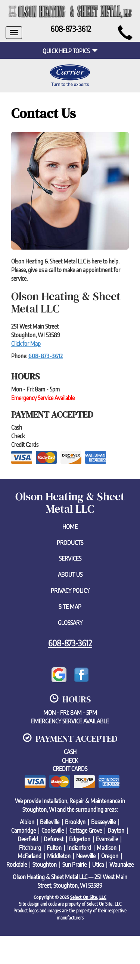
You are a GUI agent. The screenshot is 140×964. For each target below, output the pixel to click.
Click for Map (26, 343)
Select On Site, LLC (88, 897)
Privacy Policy (70, 590)
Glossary (70, 622)
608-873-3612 (45, 356)
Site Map (70, 606)
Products (70, 542)
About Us (70, 574)
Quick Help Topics (70, 51)
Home (70, 526)
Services (70, 558)
